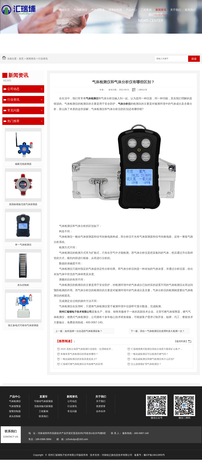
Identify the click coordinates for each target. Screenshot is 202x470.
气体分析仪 (124, 103)
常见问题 (13, 110)
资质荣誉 (100, 406)
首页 (21, 58)
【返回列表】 (181, 341)
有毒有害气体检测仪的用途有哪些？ (79, 354)
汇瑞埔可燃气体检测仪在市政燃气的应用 (82, 364)
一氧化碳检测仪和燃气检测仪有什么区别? (152, 359)
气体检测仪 (80, 9)
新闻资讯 (160, 9)
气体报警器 (98, 9)
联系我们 (190, 9)
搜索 (194, 58)
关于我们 (175, 9)
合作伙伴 (100, 411)
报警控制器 (115, 9)
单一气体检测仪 (23, 244)
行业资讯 (43, 58)
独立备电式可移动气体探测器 (23, 325)
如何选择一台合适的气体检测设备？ (83, 331)
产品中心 (131, 9)
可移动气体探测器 (43, 401)
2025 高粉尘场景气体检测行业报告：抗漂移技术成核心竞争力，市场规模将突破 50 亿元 (87, 349)
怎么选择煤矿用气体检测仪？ (146, 364)
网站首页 (64, 9)
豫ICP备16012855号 (154, 455)
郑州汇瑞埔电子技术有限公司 (75, 311)
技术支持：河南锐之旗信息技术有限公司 (111, 455)
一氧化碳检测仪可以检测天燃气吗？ (149, 354)
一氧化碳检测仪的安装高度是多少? (79, 359)
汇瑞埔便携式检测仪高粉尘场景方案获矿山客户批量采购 (157, 349)
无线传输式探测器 (43, 406)
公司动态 (13, 89)
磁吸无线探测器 (23, 164)
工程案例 (146, 9)
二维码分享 (142, 90)
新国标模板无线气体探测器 (23, 204)
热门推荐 (13, 121)
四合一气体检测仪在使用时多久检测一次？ (162, 331)
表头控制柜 (23, 285)
